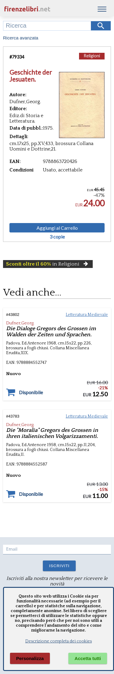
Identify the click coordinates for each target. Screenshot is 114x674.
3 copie (57, 236)
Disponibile (31, 392)
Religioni (92, 55)
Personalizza (30, 658)
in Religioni (48, 264)
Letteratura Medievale (87, 314)
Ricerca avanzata (20, 37)
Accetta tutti (87, 658)
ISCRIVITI (59, 566)
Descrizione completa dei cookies (58, 641)
